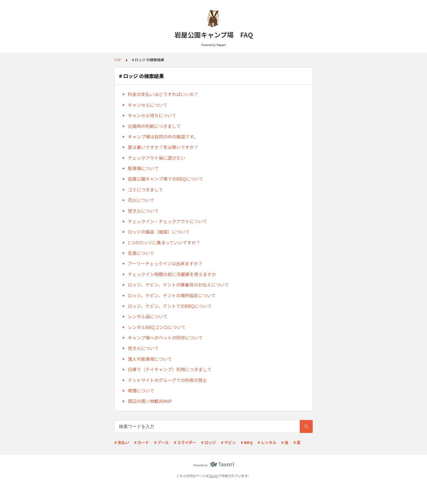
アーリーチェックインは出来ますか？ (165, 263)
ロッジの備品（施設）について (159, 231)
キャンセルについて (147, 104)
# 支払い (121, 442)
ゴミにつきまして (145, 189)
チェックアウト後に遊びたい (156, 157)
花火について (141, 200)
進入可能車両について (150, 358)
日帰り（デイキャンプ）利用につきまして (170, 369)
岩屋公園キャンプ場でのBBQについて (165, 178)
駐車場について (143, 168)
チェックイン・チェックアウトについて (167, 221)
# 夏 (297, 442)
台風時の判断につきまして (154, 126)
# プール (161, 442)
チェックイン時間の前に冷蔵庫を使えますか (172, 274)
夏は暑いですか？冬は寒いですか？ (163, 147)
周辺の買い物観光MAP (150, 401)
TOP (117, 59)
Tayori (213, 475)
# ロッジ (208, 442)
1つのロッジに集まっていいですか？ (164, 242)
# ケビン (228, 442)
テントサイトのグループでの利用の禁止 (167, 380)
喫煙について (141, 390)
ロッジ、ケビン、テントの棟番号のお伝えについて (178, 284)
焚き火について (143, 210)
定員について (141, 253)
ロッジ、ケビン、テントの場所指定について (172, 295)
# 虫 (284, 442)
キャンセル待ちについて (152, 115)
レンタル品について (147, 316)
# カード (141, 442)
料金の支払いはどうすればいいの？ (163, 94)
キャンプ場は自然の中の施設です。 (163, 136)
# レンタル (267, 442)
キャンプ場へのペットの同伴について (165, 337)
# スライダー (185, 442)
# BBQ (247, 442)
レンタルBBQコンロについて (157, 327)
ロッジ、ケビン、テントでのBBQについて (170, 306)
